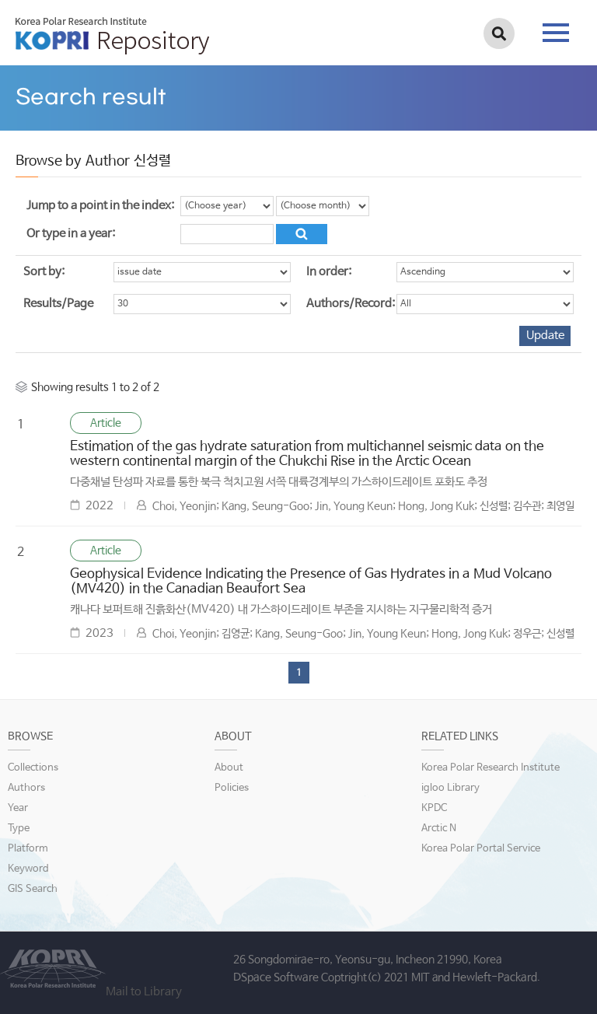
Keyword (28, 869)
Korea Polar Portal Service (480, 849)
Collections (33, 768)
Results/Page (58, 303)
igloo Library (450, 788)
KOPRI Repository (112, 35)
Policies (232, 788)
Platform (28, 849)
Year (18, 808)
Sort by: (44, 271)
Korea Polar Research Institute (490, 768)
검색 (499, 33)
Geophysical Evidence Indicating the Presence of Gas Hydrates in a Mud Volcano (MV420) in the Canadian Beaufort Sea (311, 581)
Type (19, 828)
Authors (26, 788)
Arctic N (438, 828)
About (229, 768)
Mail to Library (144, 991)
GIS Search (33, 889)
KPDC (434, 808)
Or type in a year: (70, 233)
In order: (328, 271)
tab (556, 32)
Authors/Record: (350, 303)
